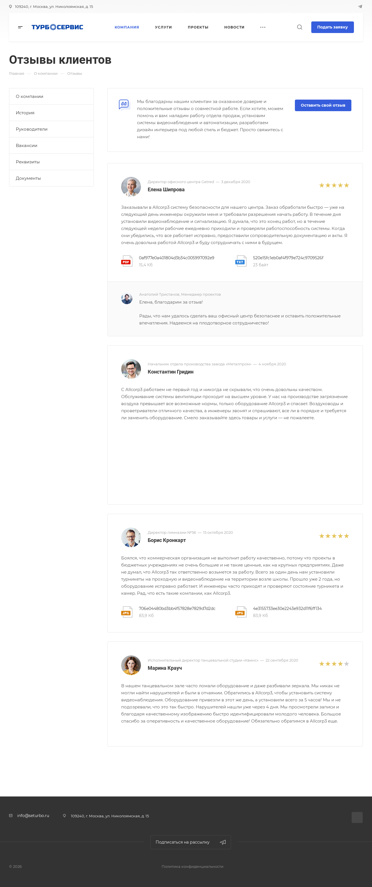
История (25, 112)
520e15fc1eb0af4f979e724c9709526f (288, 257)
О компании (29, 96)
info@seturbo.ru (33, 815)
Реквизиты (28, 161)
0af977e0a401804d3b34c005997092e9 (176, 257)
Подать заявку (332, 27)
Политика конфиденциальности (192, 866)
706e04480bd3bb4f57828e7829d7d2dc (177, 608)
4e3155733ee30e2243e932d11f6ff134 (287, 608)
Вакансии (26, 145)
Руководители (31, 129)
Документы (28, 178)
